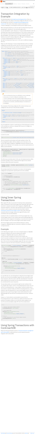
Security (27, 3)
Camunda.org (32, 6)
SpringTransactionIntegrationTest (19, 19)
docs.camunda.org (9, 433)
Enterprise (23, 3)
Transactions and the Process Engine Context (10, 210)
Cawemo (19, 3)
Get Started (2, 3)
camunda (26, 433)
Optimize (15, 3)
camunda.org (3, 433)
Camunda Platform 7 (9, 3)
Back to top (32, 433)
